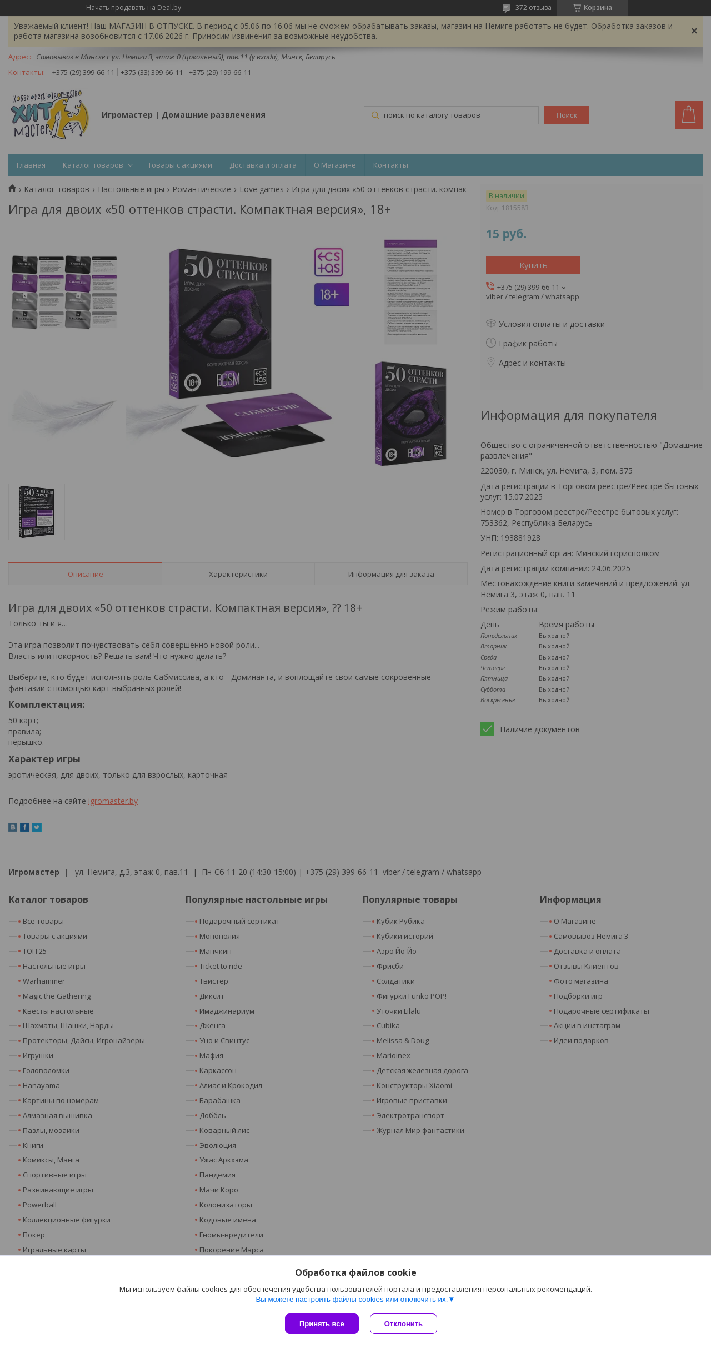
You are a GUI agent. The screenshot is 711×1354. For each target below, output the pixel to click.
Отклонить (403, 1324)
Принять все (321, 1324)
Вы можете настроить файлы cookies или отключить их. (352, 1299)
